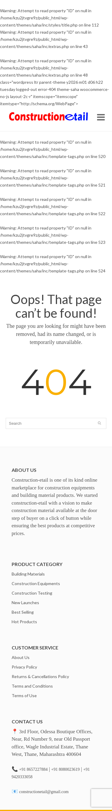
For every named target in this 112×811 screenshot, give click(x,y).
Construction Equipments (36, 583)
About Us (21, 657)
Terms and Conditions (32, 686)
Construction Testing (32, 593)
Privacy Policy (24, 666)
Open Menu (101, 117)
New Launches (25, 602)
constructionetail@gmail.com (44, 792)
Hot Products (24, 621)
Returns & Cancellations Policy (40, 676)
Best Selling (23, 612)
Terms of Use (24, 695)
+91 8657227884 (33, 769)
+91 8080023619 (65, 769)
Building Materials (28, 573)
